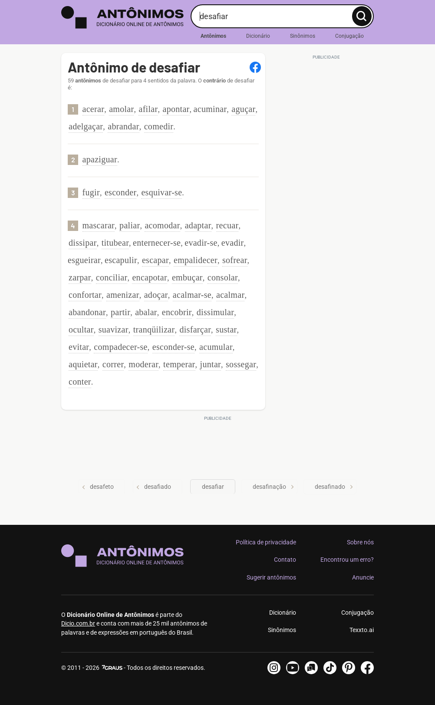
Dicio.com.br (78, 623)
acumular (216, 347)
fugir (91, 192)
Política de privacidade (266, 542)
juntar (210, 364)
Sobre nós (360, 542)
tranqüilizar (154, 329)
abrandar (123, 126)
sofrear (234, 260)
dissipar (83, 242)
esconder (120, 192)
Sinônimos (302, 36)
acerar (93, 109)
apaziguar (99, 159)
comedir (159, 126)
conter (80, 381)
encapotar (149, 277)
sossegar (241, 364)
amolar (121, 109)
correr (113, 364)
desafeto (97, 486)
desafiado (153, 486)
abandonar (87, 312)
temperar (179, 364)
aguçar (243, 109)
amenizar (122, 295)
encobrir (177, 312)
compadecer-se (120, 347)
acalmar (230, 295)
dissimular (215, 312)
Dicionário (258, 36)
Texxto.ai (361, 629)
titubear (115, 242)
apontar (175, 109)
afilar (148, 109)
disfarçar (195, 329)
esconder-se (173, 347)
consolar (223, 277)
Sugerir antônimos (271, 577)
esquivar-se (161, 192)
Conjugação (349, 36)
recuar (227, 225)
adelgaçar (86, 126)
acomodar (162, 225)
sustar (226, 329)
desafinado (335, 486)
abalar (146, 312)
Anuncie (363, 577)
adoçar (156, 295)
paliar (129, 225)
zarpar (80, 277)
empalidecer (196, 260)
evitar (79, 347)
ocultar (81, 329)
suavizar (114, 329)
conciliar (112, 277)
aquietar (83, 364)
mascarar (98, 225)
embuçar (187, 277)
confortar (85, 295)
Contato (285, 559)
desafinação (273, 486)
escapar (155, 260)
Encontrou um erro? (347, 559)
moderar (143, 364)
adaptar (198, 225)
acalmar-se (192, 295)
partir (120, 312)
